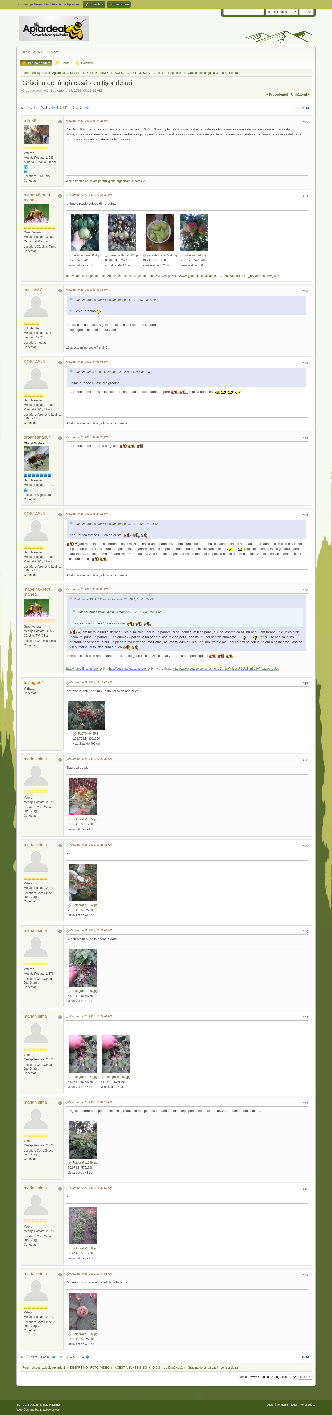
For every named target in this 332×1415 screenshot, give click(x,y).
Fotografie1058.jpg (82, 1248)
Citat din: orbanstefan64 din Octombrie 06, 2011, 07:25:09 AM (115, 300)
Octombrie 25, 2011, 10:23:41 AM (91, 844)
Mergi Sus (29, 1357)
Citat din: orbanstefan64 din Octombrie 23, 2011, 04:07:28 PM (115, 524)
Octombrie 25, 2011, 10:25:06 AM (91, 930)
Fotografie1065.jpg (82, 819)
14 (82, 107)
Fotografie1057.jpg (82, 1077)
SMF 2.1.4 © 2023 (27, 1404)
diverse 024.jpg (193, 255)
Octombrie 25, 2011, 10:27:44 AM (91, 1016)
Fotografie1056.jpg (82, 991)
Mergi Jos (29, 107)
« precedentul (277, 94)
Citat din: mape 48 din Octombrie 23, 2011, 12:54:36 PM (111, 372)
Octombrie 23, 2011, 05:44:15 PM (87, 513)
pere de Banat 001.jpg (85, 255)
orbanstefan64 (37, 437)
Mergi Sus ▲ (307, 1404)
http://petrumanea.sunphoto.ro (129, 276)
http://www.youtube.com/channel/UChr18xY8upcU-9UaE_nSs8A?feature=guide (226, 276)
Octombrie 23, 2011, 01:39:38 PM (87, 289)
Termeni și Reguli (287, 1404)
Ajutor (270, 1404)
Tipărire (303, 107)
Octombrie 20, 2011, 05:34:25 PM (87, 120)
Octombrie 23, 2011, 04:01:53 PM (87, 361)
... (78, 107)
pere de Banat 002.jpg (122, 255)
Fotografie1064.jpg (82, 905)
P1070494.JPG (85, 733)
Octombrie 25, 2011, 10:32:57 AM (91, 1187)
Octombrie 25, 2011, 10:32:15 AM (91, 1102)
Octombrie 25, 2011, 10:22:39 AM (91, 758)
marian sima (35, 759)
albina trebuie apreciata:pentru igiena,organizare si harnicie (105, 181)
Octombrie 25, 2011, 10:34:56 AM (91, 1273)
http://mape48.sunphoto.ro (83, 276)
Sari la (242, 1376)
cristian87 (33, 289)
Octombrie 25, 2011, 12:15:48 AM (91, 682)
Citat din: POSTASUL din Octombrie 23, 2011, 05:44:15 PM (113, 599)
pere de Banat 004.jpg (159, 255)
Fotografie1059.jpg (82, 1162)
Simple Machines (50, 1404)
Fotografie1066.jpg (82, 1334)
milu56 (30, 120)
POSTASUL (35, 361)
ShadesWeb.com (50, 1409)
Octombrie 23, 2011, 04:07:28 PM (87, 437)
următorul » (300, 94)
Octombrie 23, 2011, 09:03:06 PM (87, 589)
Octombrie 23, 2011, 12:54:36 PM (91, 194)
